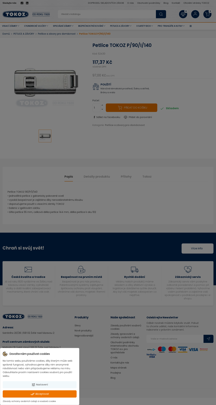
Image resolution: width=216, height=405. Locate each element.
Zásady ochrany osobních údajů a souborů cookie (29, 401)
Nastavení (39, 385)
